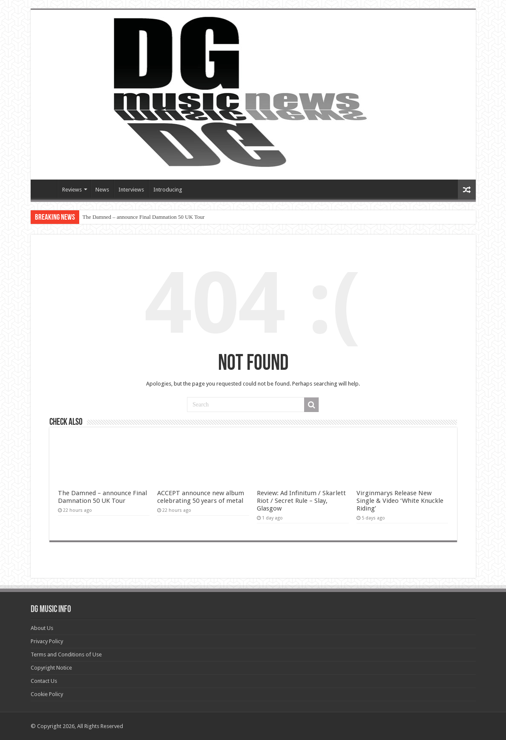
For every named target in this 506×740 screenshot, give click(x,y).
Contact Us (44, 681)
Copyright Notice (51, 668)
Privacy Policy (47, 641)
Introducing (167, 189)
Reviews (72, 189)
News (102, 189)
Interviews (131, 189)
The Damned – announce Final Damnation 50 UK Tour (144, 217)
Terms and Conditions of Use (66, 654)
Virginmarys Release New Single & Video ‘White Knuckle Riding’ (399, 500)
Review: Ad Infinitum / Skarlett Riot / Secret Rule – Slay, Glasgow (301, 500)
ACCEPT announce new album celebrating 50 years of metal (200, 497)
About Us (42, 628)
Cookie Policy (47, 694)
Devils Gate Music (46, 188)
